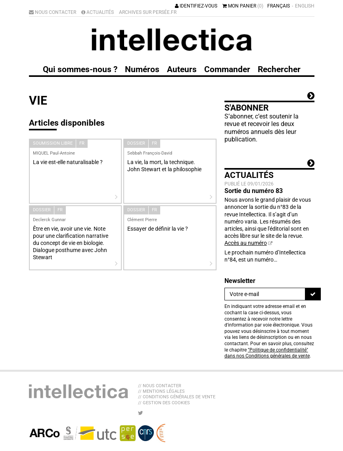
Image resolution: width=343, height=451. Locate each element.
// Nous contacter (159, 385)
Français (278, 6)
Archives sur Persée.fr (147, 12)
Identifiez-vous (196, 6)
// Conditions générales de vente (176, 396)
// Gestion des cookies (164, 402)
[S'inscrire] (313, 294)
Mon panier (242, 6)
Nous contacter (52, 12)
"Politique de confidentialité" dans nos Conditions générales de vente (267, 353)
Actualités (97, 12)
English (304, 6)
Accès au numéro (245, 243)
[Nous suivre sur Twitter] (140, 413)
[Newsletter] (264, 294)
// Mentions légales (161, 391)
